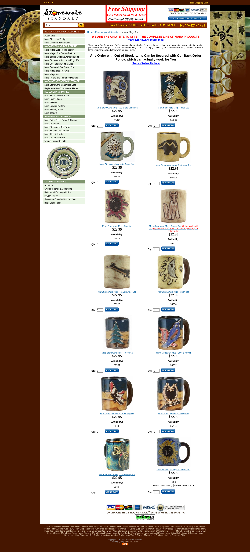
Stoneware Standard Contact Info (60, 199)
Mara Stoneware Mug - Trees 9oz (117, 353)
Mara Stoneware (131, 542)
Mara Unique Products (55, 137)
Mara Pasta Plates (53, 99)
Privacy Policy (51, 196)
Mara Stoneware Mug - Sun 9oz (117, 226)
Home (90, 32)
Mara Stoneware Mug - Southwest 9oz (173, 165)
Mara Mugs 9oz (52, 74)
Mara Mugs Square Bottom (60, 53)
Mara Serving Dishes (57, 92)
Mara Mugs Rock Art (57, 71)
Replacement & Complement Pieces (61, 88)
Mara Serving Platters (55, 106)
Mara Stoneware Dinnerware (62, 81)
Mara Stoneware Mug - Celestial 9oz (173, 469)
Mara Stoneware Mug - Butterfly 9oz (117, 413)
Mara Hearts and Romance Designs (61, 78)
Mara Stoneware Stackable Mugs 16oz (63, 60)
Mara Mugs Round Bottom (59, 50)
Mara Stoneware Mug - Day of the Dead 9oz (117, 108)
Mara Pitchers (51, 102)
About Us (48, 2)
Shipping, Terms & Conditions (58, 189)
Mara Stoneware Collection (62, 32)
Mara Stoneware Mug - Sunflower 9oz (117, 164)
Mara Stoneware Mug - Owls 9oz (173, 413)
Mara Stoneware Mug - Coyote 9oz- (173, 228)
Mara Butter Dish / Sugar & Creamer (61, 120)
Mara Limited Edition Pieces (58, 43)
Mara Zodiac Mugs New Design (62, 57)
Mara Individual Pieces (58, 116)
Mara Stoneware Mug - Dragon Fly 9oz (117, 474)
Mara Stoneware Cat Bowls (57, 130)
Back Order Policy (53, 203)
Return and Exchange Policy (58, 192)
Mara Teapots (51, 113)
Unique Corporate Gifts (55, 141)
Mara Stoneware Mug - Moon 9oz (173, 292)
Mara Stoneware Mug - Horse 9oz (173, 108)
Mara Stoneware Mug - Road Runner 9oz (117, 292)
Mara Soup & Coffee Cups (59, 67)
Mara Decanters (52, 123)
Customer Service (55, 182)
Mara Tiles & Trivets (54, 134)
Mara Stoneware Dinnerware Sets (60, 85)
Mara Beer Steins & (59, 64)
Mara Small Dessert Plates (57, 95)
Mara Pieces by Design (55, 39)
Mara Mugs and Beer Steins (108, 32)
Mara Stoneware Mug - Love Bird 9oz (173, 353)
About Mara (50, 36)
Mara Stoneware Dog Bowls (58, 127)
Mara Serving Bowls (54, 109)
